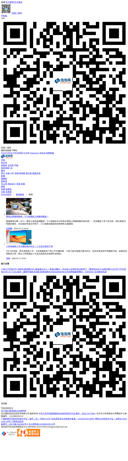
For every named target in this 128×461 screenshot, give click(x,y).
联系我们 (14, 411)
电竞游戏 (5, 168)
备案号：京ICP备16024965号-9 (14, 424)
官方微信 (64, 8)
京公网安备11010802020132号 (42, 424)
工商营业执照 (17, 421)
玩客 (3, 192)
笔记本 (4, 163)
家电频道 (20, 194)
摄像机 (4, 178)
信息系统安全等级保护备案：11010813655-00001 (73, 419)
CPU (12, 173)
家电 (3, 186)
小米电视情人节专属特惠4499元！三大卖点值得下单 (29, 246)
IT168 (3, 153)
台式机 (11, 165)
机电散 (22, 173)
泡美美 (9, 192)
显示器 (29, 173)
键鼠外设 (36, 173)
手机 (3, 160)
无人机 (4, 184)
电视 (3, 189)
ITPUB (9, 153)
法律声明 (22, 411)
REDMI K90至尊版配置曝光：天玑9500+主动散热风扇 (82, 272)
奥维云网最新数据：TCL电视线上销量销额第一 (27, 216)
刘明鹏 (9, 228)
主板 (8, 173)
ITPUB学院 (18, 153)
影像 (3, 176)
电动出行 (12, 184)
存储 (17, 173)
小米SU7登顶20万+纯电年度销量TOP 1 (18, 269)
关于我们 (5, 411)
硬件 (3, 171)
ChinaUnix (34, 153)
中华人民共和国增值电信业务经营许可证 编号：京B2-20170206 (67, 413)
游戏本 (4, 165)
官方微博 (10, 2)
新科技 (4, 181)
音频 (23, 184)
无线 (18, 184)
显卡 (3, 173)
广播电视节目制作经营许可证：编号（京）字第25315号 (26, 419)
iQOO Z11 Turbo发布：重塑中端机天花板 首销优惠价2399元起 (30, 272)
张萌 (8, 258)
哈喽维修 (50, 153)
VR (11, 168)
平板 (16, 165)
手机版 (4, 16)
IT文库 (26, 153)
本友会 (42, 153)
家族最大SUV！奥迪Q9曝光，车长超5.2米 (54, 269)
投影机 (9, 189)
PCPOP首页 (6, 194)
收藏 (3, 2)
